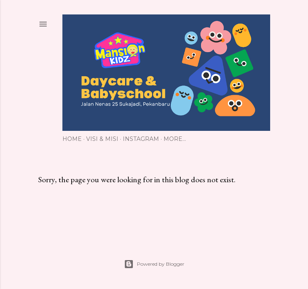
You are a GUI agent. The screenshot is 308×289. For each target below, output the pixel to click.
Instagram (141, 138)
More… (174, 138)
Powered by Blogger (154, 264)
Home (72, 138)
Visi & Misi (102, 138)
